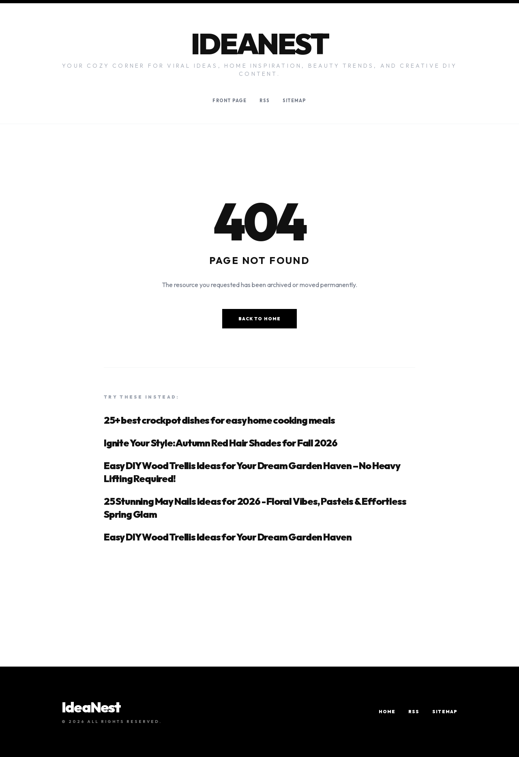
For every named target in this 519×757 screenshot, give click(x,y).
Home (387, 711)
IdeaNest (259, 43)
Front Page (229, 100)
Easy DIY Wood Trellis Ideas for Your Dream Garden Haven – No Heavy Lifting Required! (252, 472)
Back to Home (259, 319)
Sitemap (295, 100)
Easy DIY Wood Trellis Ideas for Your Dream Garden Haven (228, 537)
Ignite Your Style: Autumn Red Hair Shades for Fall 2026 (220, 443)
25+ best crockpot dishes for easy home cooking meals (219, 420)
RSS (264, 100)
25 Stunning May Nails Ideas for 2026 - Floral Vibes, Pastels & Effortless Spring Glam (255, 507)
